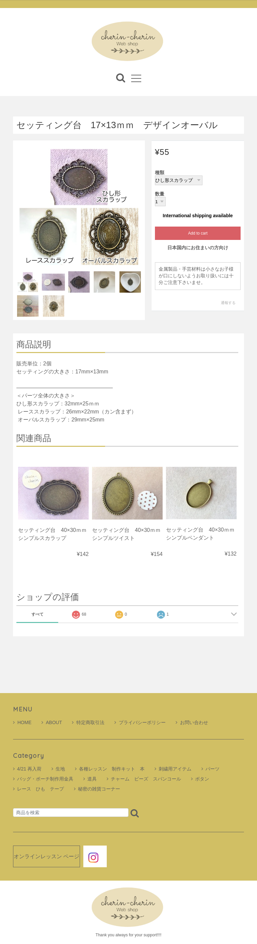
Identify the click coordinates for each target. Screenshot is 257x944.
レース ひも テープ (40, 789)
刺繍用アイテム (175, 768)
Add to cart (197, 233)
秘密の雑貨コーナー (99, 789)
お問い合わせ (192, 722)
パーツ (212, 768)
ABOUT (51, 722)
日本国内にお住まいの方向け (197, 248)
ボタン (202, 778)
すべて (37, 614)
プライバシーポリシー (140, 722)
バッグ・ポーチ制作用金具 (45, 778)
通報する (228, 303)
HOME (22, 722)
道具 (92, 778)
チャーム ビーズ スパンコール (146, 778)
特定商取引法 (88, 722)
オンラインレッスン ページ (46, 856)
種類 (159, 173)
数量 (159, 194)
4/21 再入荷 (29, 768)
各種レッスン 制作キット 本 (112, 768)
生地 (60, 768)
